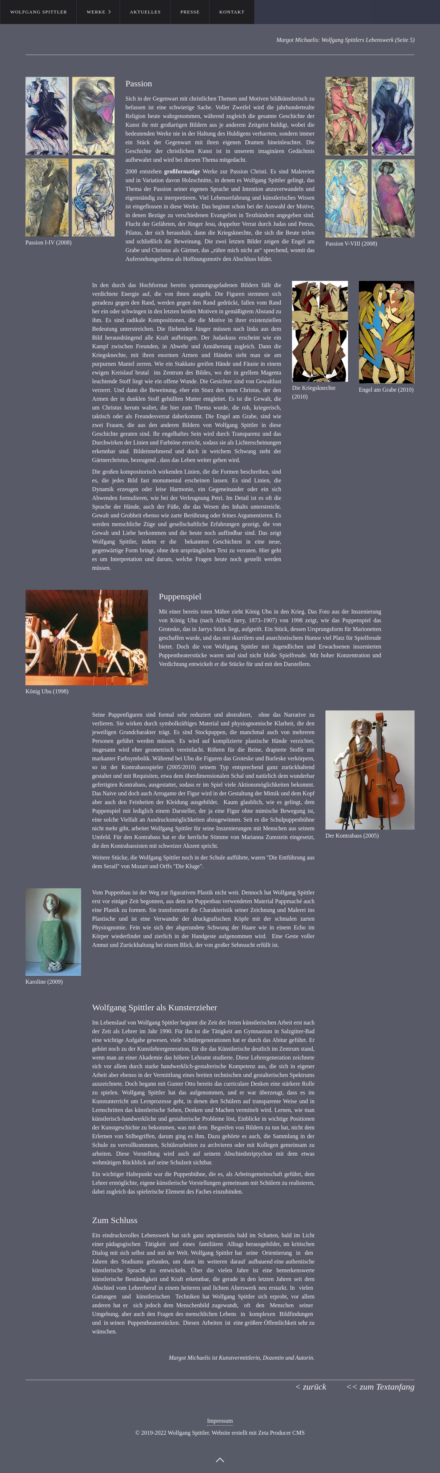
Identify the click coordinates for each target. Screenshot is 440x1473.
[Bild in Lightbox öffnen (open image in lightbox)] (70, 156)
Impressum (220, 1421)
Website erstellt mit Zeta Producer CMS (258, 1433)
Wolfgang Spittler (38, 12)
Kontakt (232, 12)
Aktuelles (145, 12)
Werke (96, 12)
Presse (190, 12)
